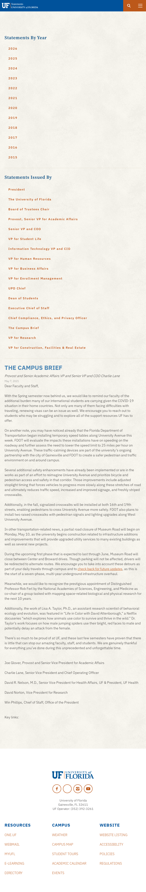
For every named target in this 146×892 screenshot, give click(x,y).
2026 (12, 48)
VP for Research (22, 338)
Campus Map (62, 844)
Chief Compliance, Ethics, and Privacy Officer (47, 318)
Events (58, 873)
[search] (129, 5)
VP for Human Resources (29, 259)
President (16, 189)
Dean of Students (23, 298)
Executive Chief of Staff (28, 308)
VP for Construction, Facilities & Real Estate (47, 347)
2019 (12, 118)
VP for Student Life (24, 239)
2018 (12, 127)
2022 (12, 88)
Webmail (12, 844)
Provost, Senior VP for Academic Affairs (43, 219)
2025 (12, 58)
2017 (12, 137)
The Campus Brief (23, 328)
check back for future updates (100, 569)
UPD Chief (17, 288)
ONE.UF (11, 835)
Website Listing (113, 835)
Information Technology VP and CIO (39, 249)
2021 (12, 98)
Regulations (111, 863)
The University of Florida (30, 199)
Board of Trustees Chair (29, 209)
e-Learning (14, 863)
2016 (12, 147)
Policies (107, 854)
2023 (12, 78)
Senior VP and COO (24, 229)
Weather (59, 835)
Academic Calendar (69, 863)
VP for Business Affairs (28, 268)
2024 (12, 68)
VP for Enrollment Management (35, 278)
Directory (13, 873)
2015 (12, 157)
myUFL (10, 854)
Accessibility (111, 844)
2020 (12, 108)
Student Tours (65, 854)
